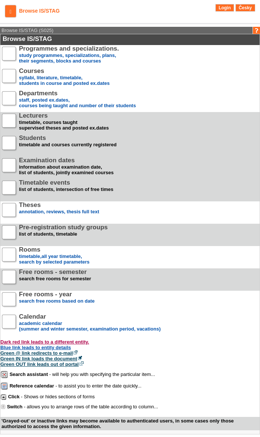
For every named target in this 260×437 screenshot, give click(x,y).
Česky (245, 7)
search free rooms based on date (57, 300)
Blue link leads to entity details (35, 347)
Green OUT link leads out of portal (39, 364)
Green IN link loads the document (38, 358)
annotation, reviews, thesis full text (59, 211)
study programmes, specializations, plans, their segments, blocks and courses (69, 55)
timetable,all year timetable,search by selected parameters (54, 256)
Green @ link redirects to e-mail (36, 353)
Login (225, 7)
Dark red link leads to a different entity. (44, 342)
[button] (10, 11)
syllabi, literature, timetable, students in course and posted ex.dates (64, 77)
